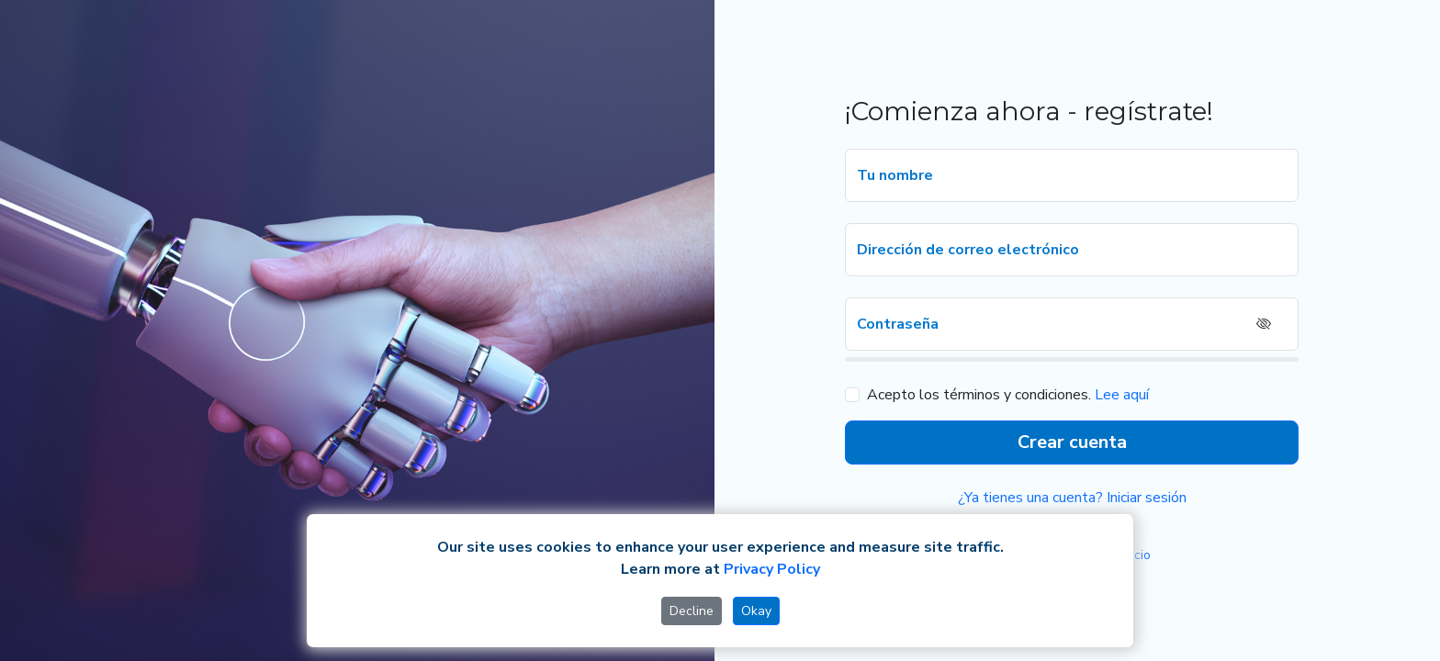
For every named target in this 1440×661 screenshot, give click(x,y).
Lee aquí (1122, 395)
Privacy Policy (772, 569)
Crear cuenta (1072, 442)
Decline (691, 611)
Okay (756, 611)
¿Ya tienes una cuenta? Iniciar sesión (1072, 497)
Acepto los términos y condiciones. (979, 395)
